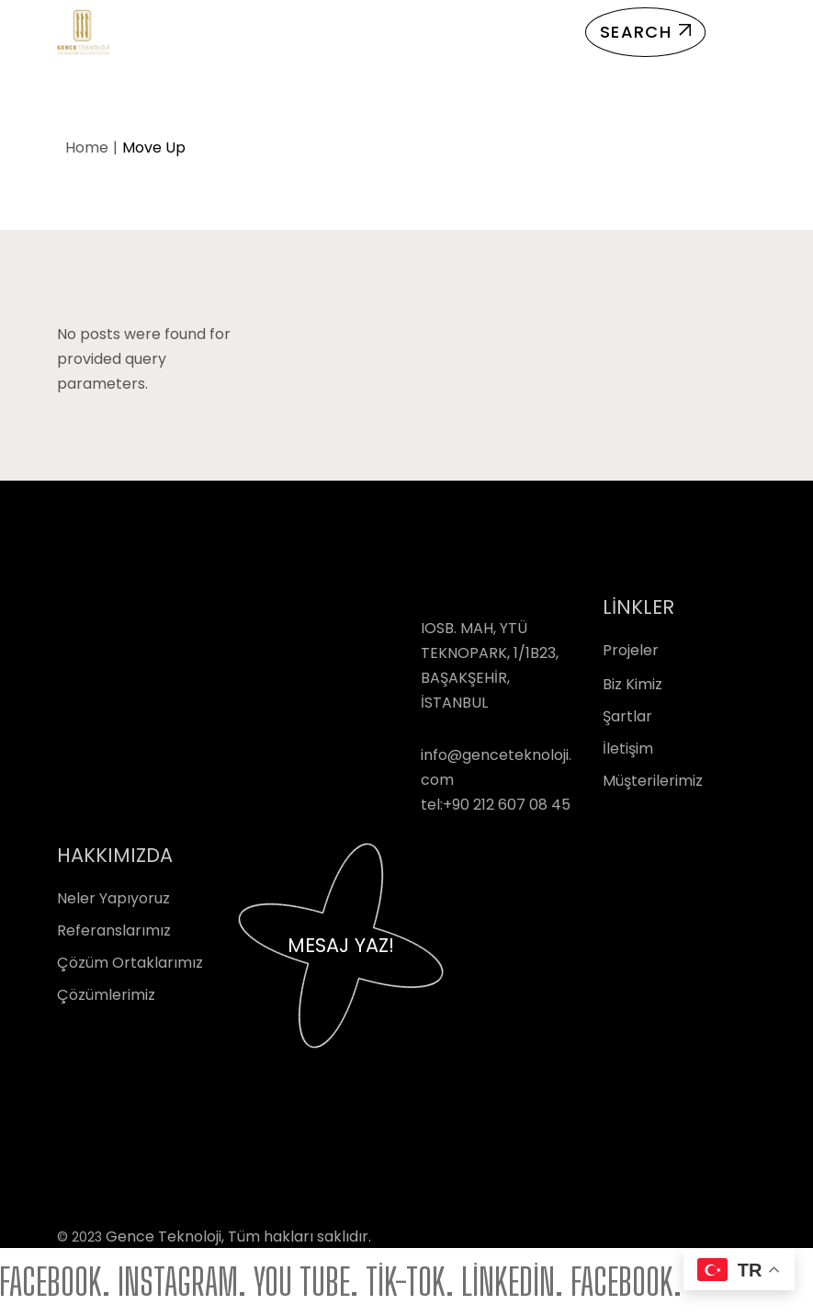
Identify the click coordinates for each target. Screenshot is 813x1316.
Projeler (631, 650)
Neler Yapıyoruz (113, 898)
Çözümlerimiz (106, 994)
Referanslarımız (114, 930)
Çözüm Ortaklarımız (130, 962)
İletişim (628, 748)
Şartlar (627, 716)
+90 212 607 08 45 (506, 804)
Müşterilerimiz (653, 780)
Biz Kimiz (632, 684)
